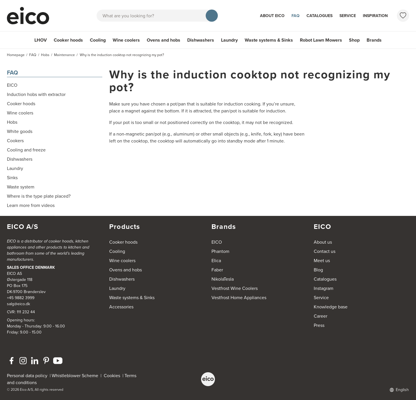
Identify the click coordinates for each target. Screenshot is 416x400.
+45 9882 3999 (20, 298)
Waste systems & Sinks (269, 40)
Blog (318, 269)
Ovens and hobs (163, 40)
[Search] (212, 16)
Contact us (324, 251)
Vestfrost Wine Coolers (234, 288)
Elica (216, 260)
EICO (216, 242)
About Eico (272, 16)
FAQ (295, 16)
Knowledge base (331, 306)
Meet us (322, 260)
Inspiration (375, 16)
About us (323, 242)
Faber (217, 269)
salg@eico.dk (18, 304)
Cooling (98, 40)
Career (320, 316)
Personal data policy (27, 375)
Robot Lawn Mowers (321, 40)
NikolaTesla (222, 279)
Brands (374, 40)
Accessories (121, 306)
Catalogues (320, 16)
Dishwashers (200, 40)
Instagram (323, 288)
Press (319, 325)
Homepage (16, 55)
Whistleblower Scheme (75, 375)
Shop (354, 40)
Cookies (113, 375)
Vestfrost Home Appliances (238, 297)
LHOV (40, 40)
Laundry (229, 40)
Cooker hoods (68, 40)
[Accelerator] (30, 15)
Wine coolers (126, 40)
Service (347, 16)
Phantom (220, 251)
